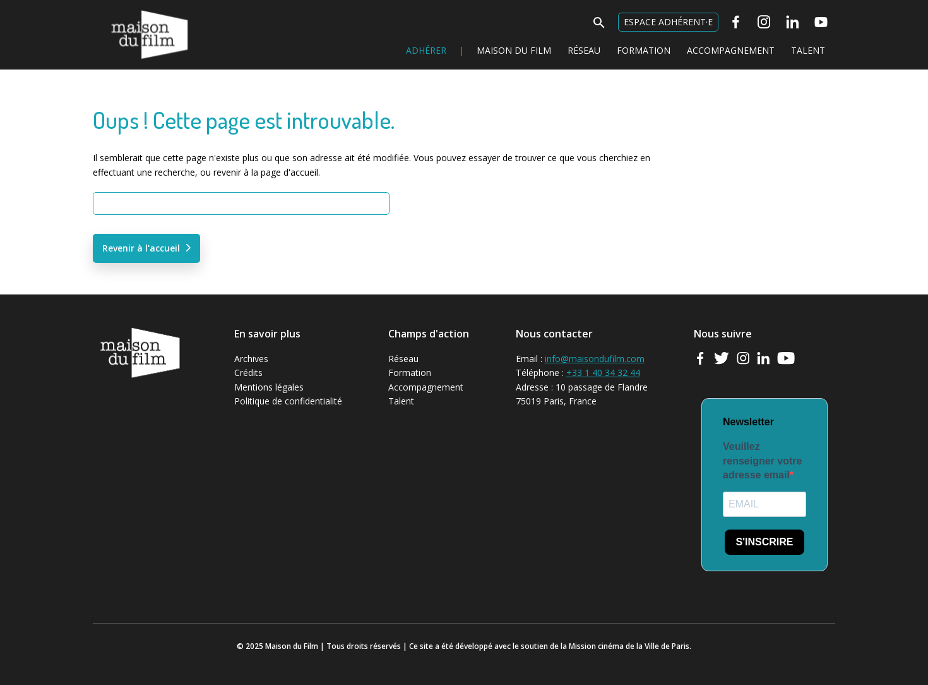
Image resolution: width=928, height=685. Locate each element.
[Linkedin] (792, 22)
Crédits (248, 373)
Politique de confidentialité (288, 401)
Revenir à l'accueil (141, 248)
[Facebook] (736, 22)
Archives (251, 359)
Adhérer (426, 50)
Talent (808, 50)
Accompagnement (731, 50)
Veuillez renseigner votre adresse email (762, 460)
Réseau (584, 50)
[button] (599, 26)
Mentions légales (269, 387)
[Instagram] (764, 22)
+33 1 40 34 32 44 (603, 373)
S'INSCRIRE (765, 541)
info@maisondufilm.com (595, 359)
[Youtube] (821, 22)
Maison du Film (124, 10)
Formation (643, 50)
